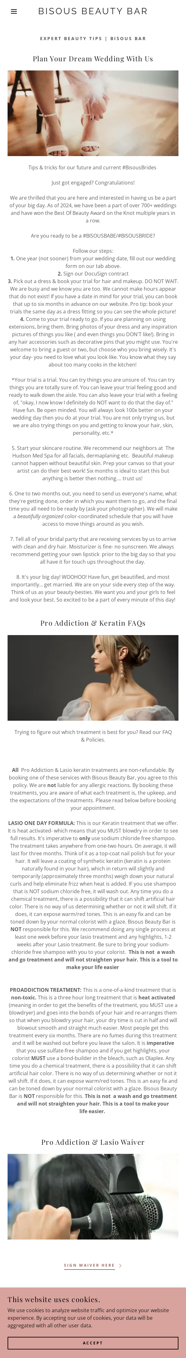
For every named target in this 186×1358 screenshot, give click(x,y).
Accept (93, 1343)
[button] (13, 11)
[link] (93, 11)
